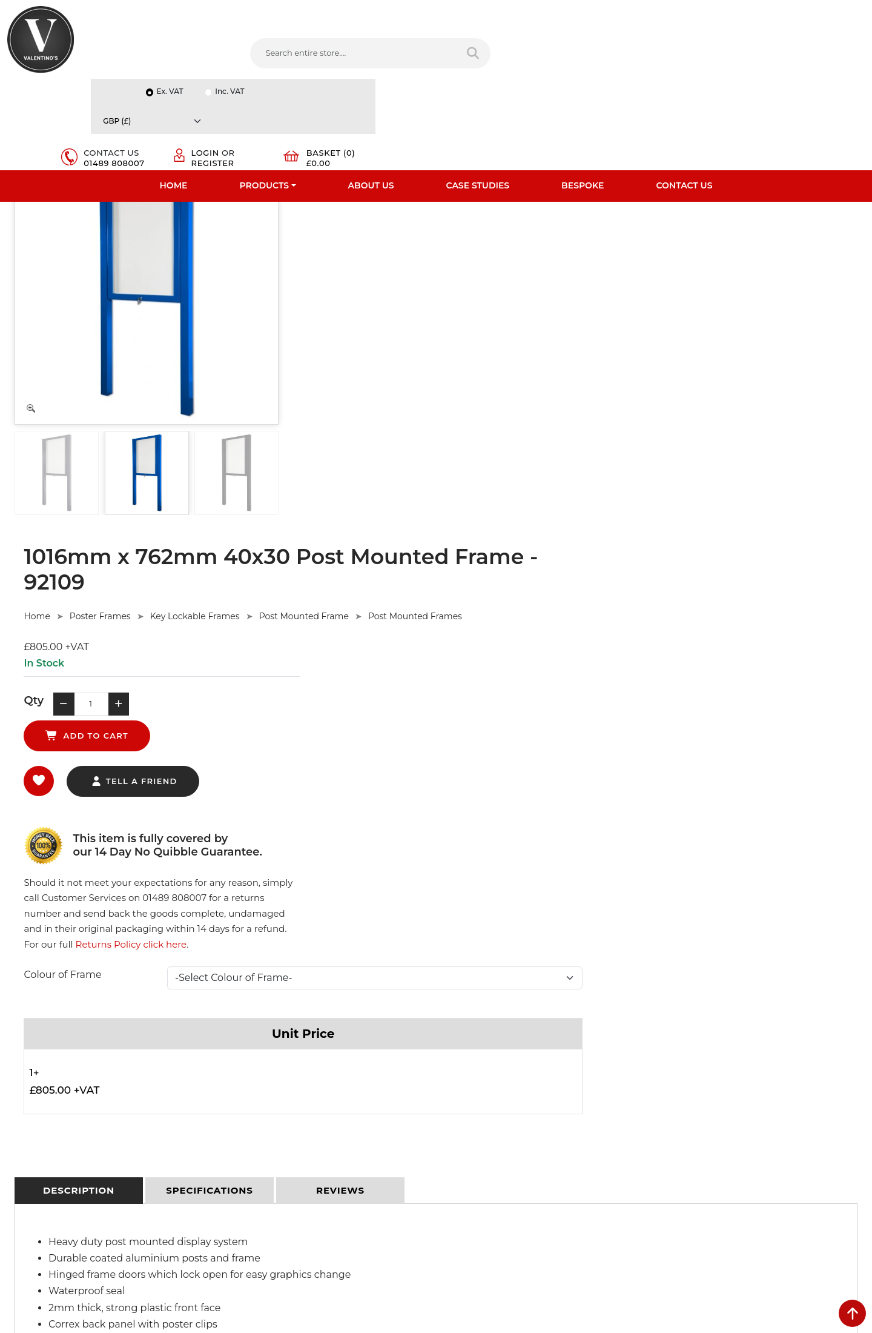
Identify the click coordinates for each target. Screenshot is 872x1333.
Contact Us (684, 93)
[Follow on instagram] (576, 1184)
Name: (674, 1046)
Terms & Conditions (263, 1059)
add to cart (505, 328)
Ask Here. (235, 883)
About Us (371, 93)
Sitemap (242, 1090)
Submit (824, 1213)
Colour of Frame (349, 413)
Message (678, 1152)
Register (715, 59)
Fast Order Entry (39, 1059)
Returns (241, 1075)
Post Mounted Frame (590, 237)
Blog (16, 1153)
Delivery (241, 1027)
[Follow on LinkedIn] (503, 1184)
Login (708, 50)
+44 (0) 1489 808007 (500, 1155)
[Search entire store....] (327, 54)
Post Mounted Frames (701, 237)
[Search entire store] (446, 54)
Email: (673, 1099)
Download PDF (37, 1122)
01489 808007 (610, 64)
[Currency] (808, 13)
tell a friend (420, 374)
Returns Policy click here (786, 379)
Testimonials (31, 1075)
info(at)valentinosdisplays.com (519, 1104)
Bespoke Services (41, 1090)
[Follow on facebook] (454, 1184)
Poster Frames (386, 237)
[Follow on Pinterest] (552, 1184)
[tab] (79, 629)
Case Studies (478, 93)
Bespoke (582, 93)
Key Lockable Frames (481, 237)
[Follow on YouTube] (527, 1184)
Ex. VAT (663, 13)
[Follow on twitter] (478, 1184)
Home (174, 93)
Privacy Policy (252, 1043)
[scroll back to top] (852, 1313)
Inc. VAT (723, 13)
